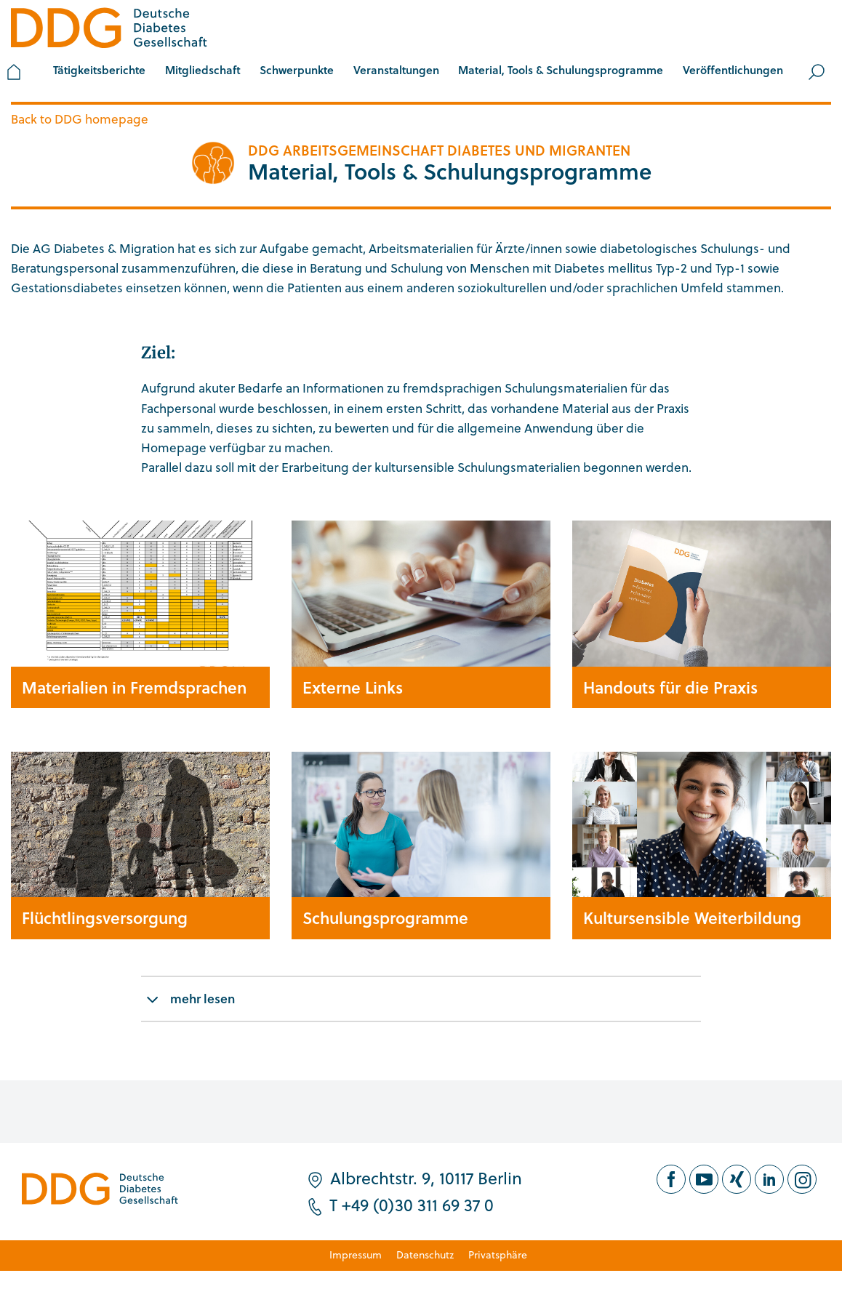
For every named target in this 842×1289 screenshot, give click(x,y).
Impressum (355, 1254)
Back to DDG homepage (79, 119)
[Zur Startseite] (109, 30)
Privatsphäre (497, 1254)
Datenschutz (425, 1254)
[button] (203, 72)
